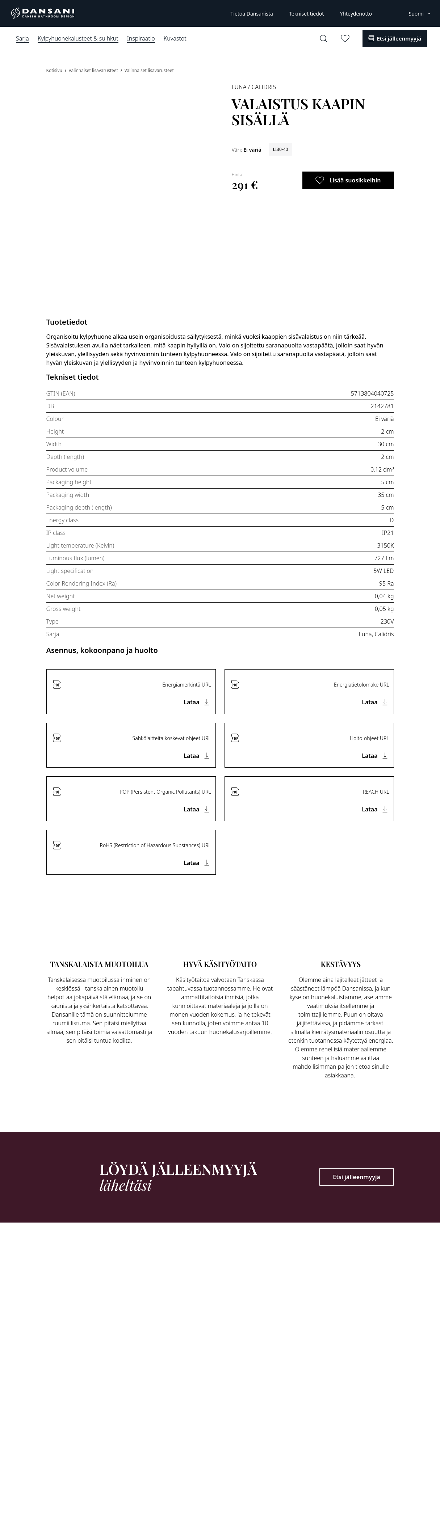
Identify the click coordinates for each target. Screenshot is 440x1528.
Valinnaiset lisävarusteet (94, 70)
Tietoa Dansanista (251, 13)
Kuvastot (175, 38)
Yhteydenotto (356, 13)
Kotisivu (55, 70)
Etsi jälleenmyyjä (356, 1177)
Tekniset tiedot (306, 13)
